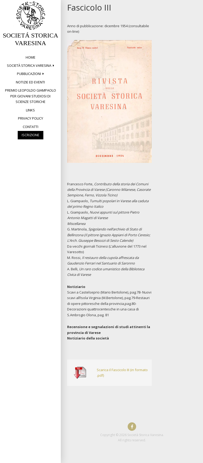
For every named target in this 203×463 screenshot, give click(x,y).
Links (30, 110)
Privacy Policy (30, 118)
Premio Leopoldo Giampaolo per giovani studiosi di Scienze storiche (30, 96)
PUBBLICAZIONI (29, 73)
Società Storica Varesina (29, 65)
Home (30, 57)
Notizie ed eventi (30, 82)
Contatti (30, 126)
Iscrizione (30, 135)
